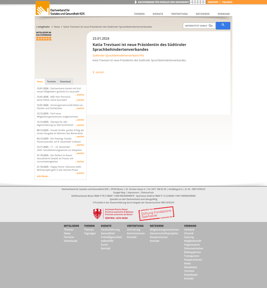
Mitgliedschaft (192, 241)
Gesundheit (108, 233)
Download (65, 81)
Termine (51, 81)
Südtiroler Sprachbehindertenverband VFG (118, 55)
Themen (69, 229)
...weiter (79, 94)
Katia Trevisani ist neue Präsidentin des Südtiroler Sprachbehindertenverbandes (107, 26)
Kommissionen (136, 233)
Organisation (192, 244)
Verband (190, 226)
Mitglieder (44, 26)
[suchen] (199, 26)
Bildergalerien (192, 252)
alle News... (43, 176)
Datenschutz (147, 192)
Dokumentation (193, 248)
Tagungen (90, 233)
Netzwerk (157, 226)
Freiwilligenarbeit (111, 237)
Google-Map (119, 192)
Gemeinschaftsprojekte (164, 233)
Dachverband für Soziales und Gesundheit (163, 2)
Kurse (104, 244)
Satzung (189, 237)
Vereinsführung (110, 229)
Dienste (106, 226)
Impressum (133, 192)
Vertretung (135, 226)
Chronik (189, 233)
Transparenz (191, 256)
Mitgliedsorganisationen (164, 229)
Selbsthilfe (107, 241)
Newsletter (191, 267)
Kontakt (213, 2)
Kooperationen (159, 237)
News (57, 26)
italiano (227, 2)
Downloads (70, 241)
